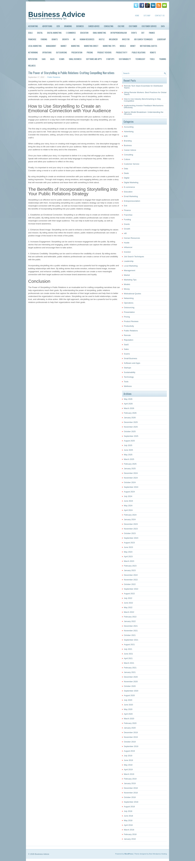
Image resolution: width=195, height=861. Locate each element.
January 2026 (130, 417)
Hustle (102, 39)
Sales (52, 59)
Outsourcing (61, 52)
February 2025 (130, 464)
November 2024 (131, 478)
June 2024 (128, 501)
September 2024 (131, 487)
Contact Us (160, 15)
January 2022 (130, 621)
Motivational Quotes (148, 45)
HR (74, 39)
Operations (47, 52)
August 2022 (129, 593)
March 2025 (129, 459)
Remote (153, 52)
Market (64, 45)
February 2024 (130, 515)
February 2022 (130, 617)
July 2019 (128, 755)
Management (51, 45)
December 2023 (131, 524)
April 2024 (128, 510)
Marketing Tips (109, 45)
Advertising (47, 26)
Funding (44, 39)
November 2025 (131, 427)
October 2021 (130, 635)
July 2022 (128, 598)
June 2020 (128, 705)
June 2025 (128, 450)
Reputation (32, 59)
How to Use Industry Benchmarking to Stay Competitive (142, 100)
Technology (140, 59)
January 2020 (130, 728)
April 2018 (128, 825)
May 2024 (128, 505)
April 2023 (128, 556)
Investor (126, 39)
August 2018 (129, 806)
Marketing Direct (91, 45)
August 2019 (129, 751)
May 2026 (128, 399)
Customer (133, 26)
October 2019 (130, 742)
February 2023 (130, 566)
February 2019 (130, 779)
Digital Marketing (54, 32)
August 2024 (129, 492)
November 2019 (131, 737)
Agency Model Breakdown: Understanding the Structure (143, 113)
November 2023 (131, 529)
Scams (61, 59)
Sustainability (125, 59)
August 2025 (129, 441)
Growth (65, 39)
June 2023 (128, 547)
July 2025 (128, 445)
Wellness (32, 65)
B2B (58, 26)
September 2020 (131, 691)
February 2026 (130, 413)
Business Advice (56, 14)
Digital (40, 32)
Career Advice (93, 26)
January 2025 (130, 468)
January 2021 (130, 672)
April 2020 (128, 714)
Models (123, 45)
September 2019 (131, 746)
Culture (121, 26)
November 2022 (131, 580)
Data (163, 26)
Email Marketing (99, 32)
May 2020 (128, 709)
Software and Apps (94, 59)
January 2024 (130, 519)
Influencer (113, 39)
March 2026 (129, 408)
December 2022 (131, 575)
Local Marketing (35, 45)
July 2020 (128, 700)
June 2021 (128, 654)
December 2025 (131, 422)
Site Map (147, 15)
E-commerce (71, 32)
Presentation (76, 52)
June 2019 (128, 760)
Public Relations (139, 52)
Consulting (108, 26)
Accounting (33, 26)
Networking (33, 52)
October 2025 (130, 431)
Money (133, 45)
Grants (55, 39)
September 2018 (131, 802)
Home (137, 15)
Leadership (161, 39)
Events (134, 32)
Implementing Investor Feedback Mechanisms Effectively (143, 106)
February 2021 (130, 668)
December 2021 (131, 626)
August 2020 (129, 695)
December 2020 (131, 677)
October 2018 (130, 797)
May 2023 (128, 552)
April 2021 (128, 658)
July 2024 (128, 496)
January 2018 (130, 839)
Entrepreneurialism (118, 32)
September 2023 (131, 538)
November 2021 (131, 630)
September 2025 (131, 436)
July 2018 (128, 811)
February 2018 (130, 834)
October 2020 (130, 686)
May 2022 (128, 607)
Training (162, 59)
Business (80, 26)
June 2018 (128, 816)
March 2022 (129, 612)
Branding (68, 26)
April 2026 (128, 404)
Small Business (75, 59)
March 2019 (129, 774)
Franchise (32, 39)
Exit (142, 32)
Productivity (121, 52)
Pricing (90, 52)
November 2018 (131, 793)
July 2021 (128, 649)
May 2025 (128, 455)
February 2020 (130, 723)
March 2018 (129, 830)
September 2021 (131, 640)
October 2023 (130, 533)
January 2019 (130, 783)
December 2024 (131, 473)
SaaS (44, 59)
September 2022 (131, 589)
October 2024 (130, 482)
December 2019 (131, 732)
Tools (152, 59)
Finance (152, 32)
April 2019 (128, 769)
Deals (30, 32)
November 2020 (131, 681)
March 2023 (129, 561)
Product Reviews (104, 52)
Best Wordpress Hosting (158, 854)
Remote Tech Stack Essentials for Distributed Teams (143, 87)
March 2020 (129, 718)
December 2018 (131, 788)
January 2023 (130, 570)
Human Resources (87, 39)
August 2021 (129, 644)
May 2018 (128, 820)
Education (84, 32)
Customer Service (149, 26)
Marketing (75, 45)
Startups (110, 59)
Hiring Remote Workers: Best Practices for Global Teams (145, 93)
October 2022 (130, 584)
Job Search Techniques (143, 39)
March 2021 (129, 663)
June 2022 (128, 603)
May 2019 (128, 765)
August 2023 (129, 542)
